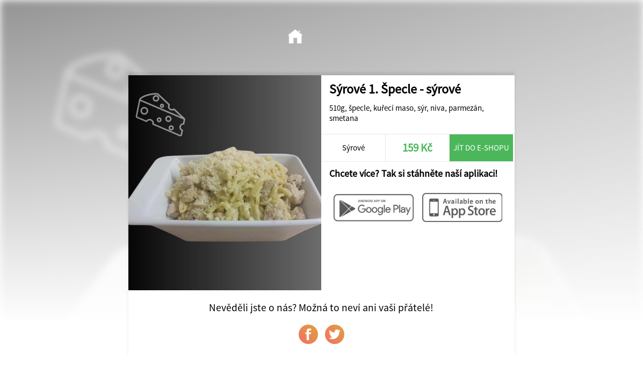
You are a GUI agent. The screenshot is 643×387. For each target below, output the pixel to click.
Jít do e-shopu (481, 147)
